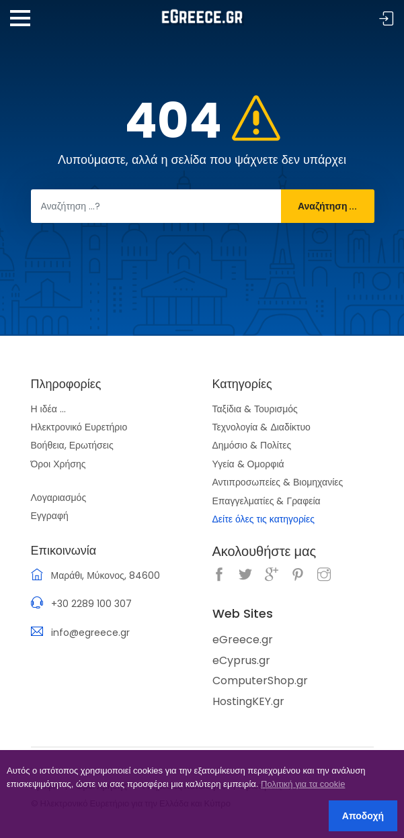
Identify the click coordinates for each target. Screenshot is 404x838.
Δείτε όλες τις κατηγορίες (263, 519)
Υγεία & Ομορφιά (248, 464)
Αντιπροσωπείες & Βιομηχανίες (278, 482)
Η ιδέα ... (48, 409)
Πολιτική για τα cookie (303, 784)
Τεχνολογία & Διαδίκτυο (261, 427)
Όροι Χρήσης (58, 464)
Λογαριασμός (59, 497)
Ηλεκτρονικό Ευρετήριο (79, 427)
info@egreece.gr (90, 632)
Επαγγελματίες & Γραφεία (266, 501)
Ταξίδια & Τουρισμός (255, 409)
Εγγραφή (50, 515)
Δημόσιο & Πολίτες (252, 445)
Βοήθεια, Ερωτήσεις (72, 445)
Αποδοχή (363, 815)
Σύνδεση (386, 19)
